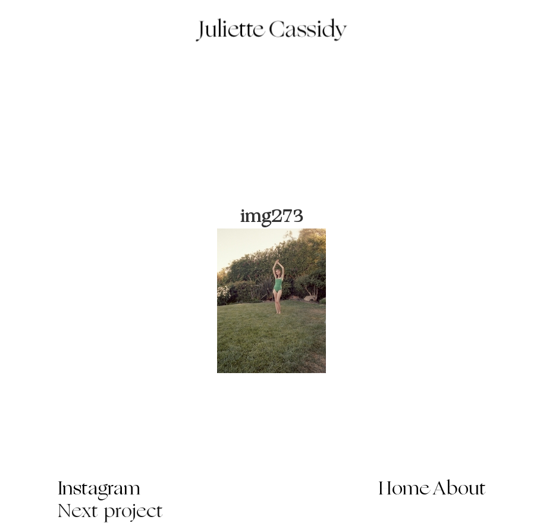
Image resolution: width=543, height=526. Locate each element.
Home (404, 489)
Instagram (99, 489)
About (459, 489)
